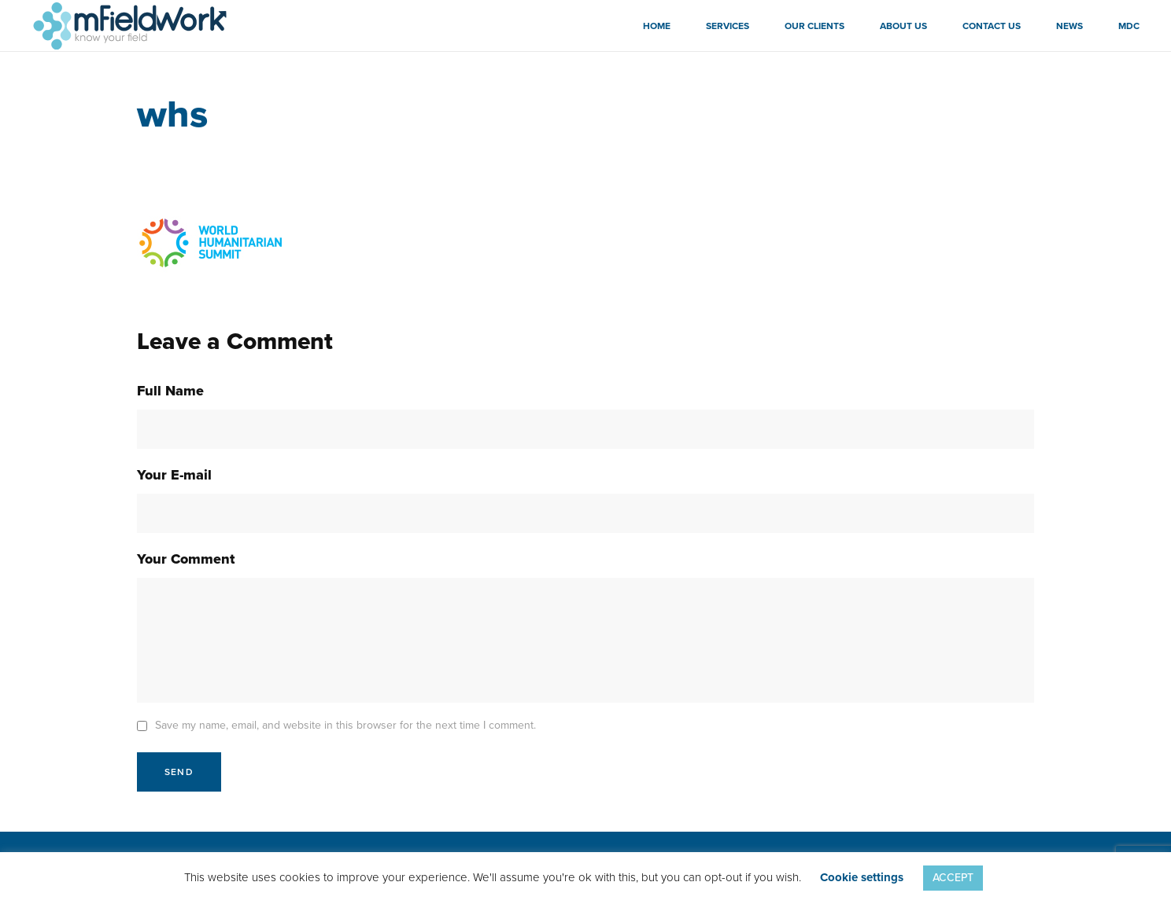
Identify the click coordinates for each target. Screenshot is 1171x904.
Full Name (170, 390)
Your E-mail (174, 474)
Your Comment (186, 559)
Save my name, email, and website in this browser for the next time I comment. (345, 725)
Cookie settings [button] (861, 877)
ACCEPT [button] (953, 877)
